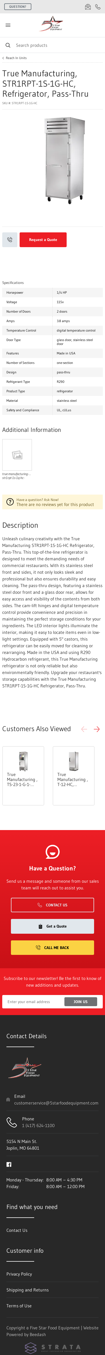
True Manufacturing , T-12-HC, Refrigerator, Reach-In (72, 779)
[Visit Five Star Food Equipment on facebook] (8, 1164)
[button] (96, 729)
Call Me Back (52, 947)
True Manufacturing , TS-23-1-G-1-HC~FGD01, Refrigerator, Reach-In (22, 779)
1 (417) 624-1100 (38, 1125)
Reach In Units (16, 58)
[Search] (52, 45)
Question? (17, 6)
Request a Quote (43, 239)
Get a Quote (52, 926)
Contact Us (52, 905)
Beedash (38, 1334)
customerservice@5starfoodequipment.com (56, 1103)
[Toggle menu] (7, 25)
